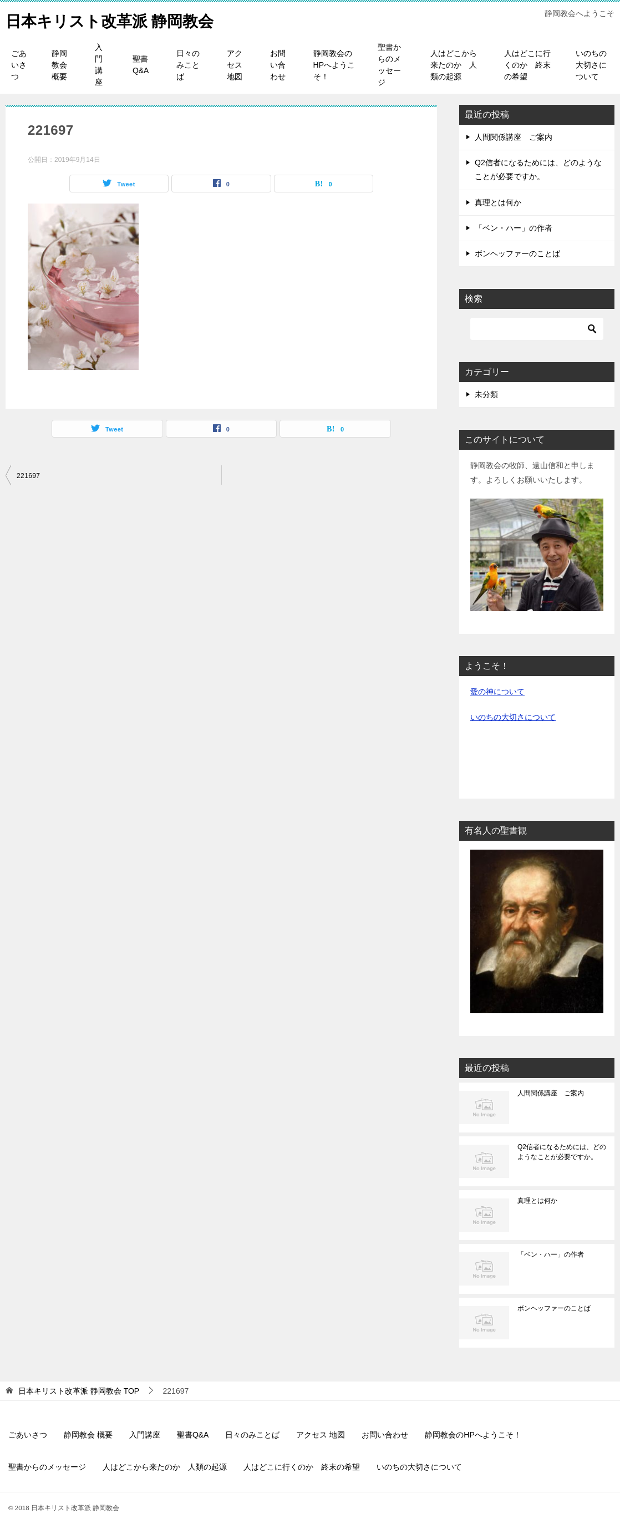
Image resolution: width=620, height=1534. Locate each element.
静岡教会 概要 (59, 65)
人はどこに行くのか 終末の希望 (527, 65)
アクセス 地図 (234, 65)
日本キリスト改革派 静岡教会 (117, 19)
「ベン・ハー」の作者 (513, 228)
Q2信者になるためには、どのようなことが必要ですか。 (561, 1152)
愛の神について (497, 691)
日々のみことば (188, 65)
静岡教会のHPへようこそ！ (334, 65)
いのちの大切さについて (591, 65)
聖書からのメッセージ (389, 65)
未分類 (486, 394)
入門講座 (99, 65)
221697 (28, 476)
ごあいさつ (19, 65)
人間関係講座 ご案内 (513, 137)
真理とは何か (498, 202)
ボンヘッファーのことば (517, 253)
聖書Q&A (141, 64)
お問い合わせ (278, 65)
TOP (78, 1390)
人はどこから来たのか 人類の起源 (453, 65)
